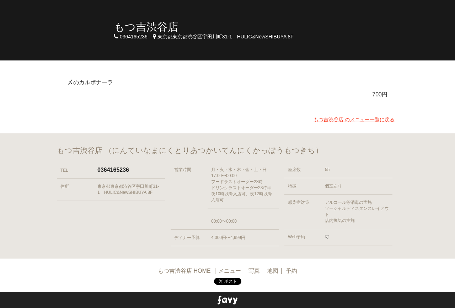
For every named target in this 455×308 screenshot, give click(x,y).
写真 (254, 271)
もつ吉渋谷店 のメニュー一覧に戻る (354, 119)
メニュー (229, 271)
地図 (272, 271)
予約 (291, 271)
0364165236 (113, 170)
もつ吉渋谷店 (146, 27)
